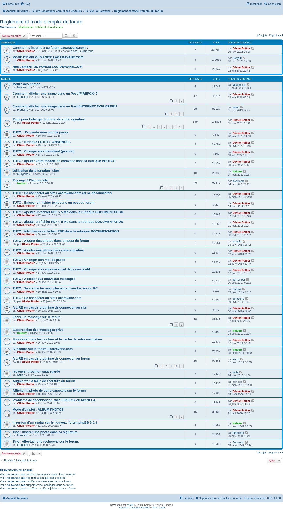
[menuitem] (25, 4)
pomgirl (237, 241)
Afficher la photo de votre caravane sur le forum (49, 390)
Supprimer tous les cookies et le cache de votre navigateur (57, 339)
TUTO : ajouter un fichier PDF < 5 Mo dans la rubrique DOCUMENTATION (68, 221)
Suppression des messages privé (38, 330)
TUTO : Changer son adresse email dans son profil (51, 269)
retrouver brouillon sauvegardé (36, 371)
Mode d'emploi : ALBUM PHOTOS (38, 409)
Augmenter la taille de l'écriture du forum (44, 381)
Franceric (22, 96)
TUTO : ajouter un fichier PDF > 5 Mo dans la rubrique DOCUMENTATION (68, 212)
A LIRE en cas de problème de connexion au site (49, 307)
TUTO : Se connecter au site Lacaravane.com (47, 298)
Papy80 (237, 58)
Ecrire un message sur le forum (37, 317)
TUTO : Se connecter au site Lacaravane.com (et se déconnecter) (62, 193)
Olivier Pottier (26, 51)
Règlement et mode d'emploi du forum (41, 22)
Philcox (237, 289)
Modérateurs (25, 27)
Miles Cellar (158, 507)
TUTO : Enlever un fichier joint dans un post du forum (53, 202)
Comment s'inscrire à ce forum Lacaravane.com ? (50, 47)
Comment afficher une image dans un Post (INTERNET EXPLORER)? (65, 106)
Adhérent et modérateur (49, 27)
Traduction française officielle (133, 507)
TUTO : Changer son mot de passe (39, 260)
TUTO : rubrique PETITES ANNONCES (42, 142)
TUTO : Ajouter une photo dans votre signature (48, 250)
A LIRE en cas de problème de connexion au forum (51, 358)
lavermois (238, 181)
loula (20, 374)
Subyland (22, 174)
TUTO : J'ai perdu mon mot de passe (40, 132)
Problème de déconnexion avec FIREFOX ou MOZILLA (54, 400)
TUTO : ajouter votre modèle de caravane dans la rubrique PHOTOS (64, 161)
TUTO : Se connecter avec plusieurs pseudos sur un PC (55, 288)
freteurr (237, 171)
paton (236, 107)
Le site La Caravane (81, 51)
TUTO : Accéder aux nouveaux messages (44, 279)
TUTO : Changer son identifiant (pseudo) (44, 151)
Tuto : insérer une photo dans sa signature (45, 432)
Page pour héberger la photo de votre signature (49, 119)
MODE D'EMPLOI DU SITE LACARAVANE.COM (48, 57)
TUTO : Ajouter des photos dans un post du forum (51, 240)
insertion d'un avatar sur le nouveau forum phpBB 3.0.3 (55, 422)
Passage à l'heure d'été (30, 180)
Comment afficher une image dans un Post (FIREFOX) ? (55, 93)
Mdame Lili (23, 87)
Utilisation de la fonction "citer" (37, 170)
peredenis (238, 298)
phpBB (130, 505)
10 (180, 127)
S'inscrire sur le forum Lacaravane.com (43, 349)
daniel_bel (239, 279)
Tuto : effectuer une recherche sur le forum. (46, 441)
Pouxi (236, 359)
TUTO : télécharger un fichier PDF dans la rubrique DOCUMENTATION (66, 231)
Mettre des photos (26, 84)
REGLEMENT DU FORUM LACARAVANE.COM (47, 66)
